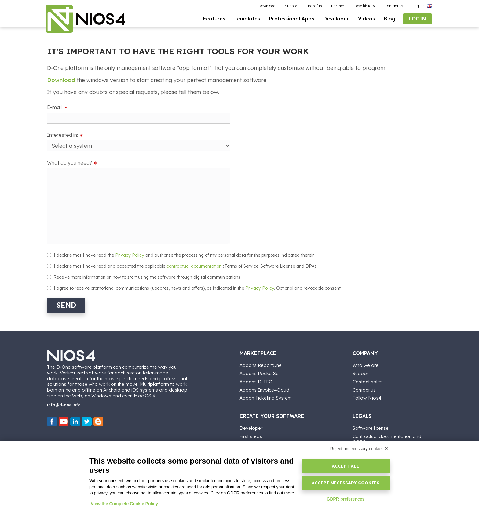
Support (361, 373)
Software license (371, 428)
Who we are (365, 365)
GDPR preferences (346, 499)
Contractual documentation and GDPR (387, 439)
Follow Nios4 (367, 397)
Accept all (345, 466)
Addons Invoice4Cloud (264, 390)
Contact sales (367, 381)
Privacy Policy (129, 255)
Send (66, 305)
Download (61, 80)
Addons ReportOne (261, 365)
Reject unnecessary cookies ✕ (359, 448)
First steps (251, 436)
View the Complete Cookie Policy (124, 503)
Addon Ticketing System (266, 397)
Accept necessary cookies (345, 483)
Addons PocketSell (260, 373)
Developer (251, 428)
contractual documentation (193, 266)
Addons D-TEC (256, 381)
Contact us (364, 390)
